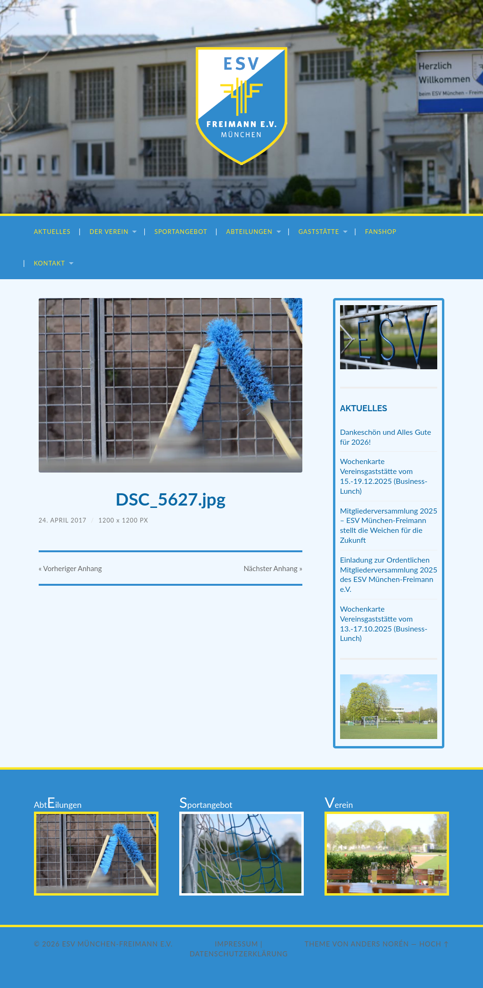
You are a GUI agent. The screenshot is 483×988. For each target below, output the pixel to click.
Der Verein (109, 231)
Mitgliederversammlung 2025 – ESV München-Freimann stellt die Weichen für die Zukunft (389, 525)
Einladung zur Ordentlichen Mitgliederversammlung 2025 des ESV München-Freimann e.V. (389, 574)
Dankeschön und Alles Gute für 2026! (385, 436)
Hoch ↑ (434, 944)
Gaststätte (319, 231)
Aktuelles (52, 231)
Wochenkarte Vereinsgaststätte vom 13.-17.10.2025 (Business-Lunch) (383, 623)
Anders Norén (380, 944)
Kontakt (49, 263)
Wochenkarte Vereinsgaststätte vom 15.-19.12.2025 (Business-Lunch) (383, 476)
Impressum (236, 944)
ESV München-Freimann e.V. (117, 944)
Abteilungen (249, 231)
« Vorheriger (70, 568)
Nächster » (272, 568)
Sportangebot (180, 231)
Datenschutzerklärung (239, 954)
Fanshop (381, 231)
